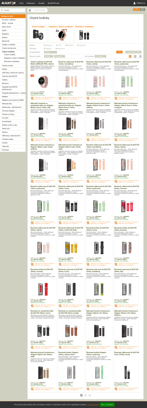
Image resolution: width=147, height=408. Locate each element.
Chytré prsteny (7, 66)
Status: (32, 45)
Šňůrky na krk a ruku (9, 125)
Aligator (49, 48)
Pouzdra (5, 118)
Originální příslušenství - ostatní (14, 93)
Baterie (4, 37)
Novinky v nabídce (9, 20)
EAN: (32, 93)
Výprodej (5, 146)
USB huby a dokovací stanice (13, 73)
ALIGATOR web (53, 3)
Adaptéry (5, 34)
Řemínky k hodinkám (12, 61)
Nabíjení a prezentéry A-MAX (13, 100)
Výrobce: (33, 48)
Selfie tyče (6, 129)
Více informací (93, 405)
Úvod (21, 3)
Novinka (70, 45)
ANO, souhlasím (107, 405)
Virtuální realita (7, 139)
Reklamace (31, 3)
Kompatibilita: (35, 52)
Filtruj (119, 52)
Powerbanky (6, 121)
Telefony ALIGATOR (9, 76)
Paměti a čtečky (8, 114)
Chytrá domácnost (9, 48)
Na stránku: (89, 56)
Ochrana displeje (8, 111)
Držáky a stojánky (8, 45)
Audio (4, 30)
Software (5, 150)
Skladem (49, 45)
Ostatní (4, 143)
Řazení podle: (35, 56)
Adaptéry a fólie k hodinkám (14, 58)
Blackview (61, 48)
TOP (59, 45)
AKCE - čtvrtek (7, 23)
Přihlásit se (139, 3)
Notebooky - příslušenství (11, 107)
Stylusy (4, 132)
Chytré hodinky (8, 52)
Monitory (5, 83)
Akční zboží (6, 27)
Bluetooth (5, 41)
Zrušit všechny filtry (133, 52)
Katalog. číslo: (35, 92)
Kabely (4, 69)
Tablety (4, 80)
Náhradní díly (7, 104)
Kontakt (41, 3)
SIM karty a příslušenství (11, 136)
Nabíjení (5, 97)
